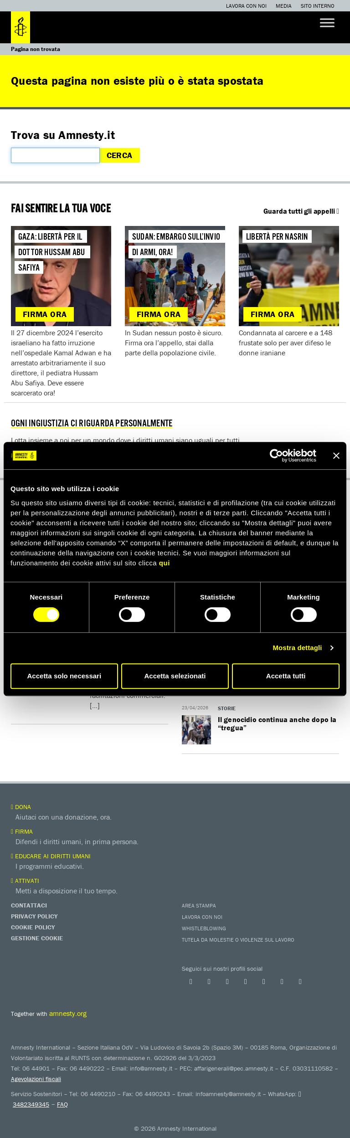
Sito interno (318, 5)
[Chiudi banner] (336, 455)
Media (284, 5)
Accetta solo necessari (64, 676)
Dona (21, 807)
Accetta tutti (286, 676)
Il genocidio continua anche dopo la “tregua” (277, 723)
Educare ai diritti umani (51, 856)
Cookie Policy (33, 927)
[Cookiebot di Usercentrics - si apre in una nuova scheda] (276, 455)
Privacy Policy (34, 916)
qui (164, 563)
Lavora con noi (246, 5)
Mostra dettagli (297, 647)
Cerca (120, 155)
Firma (22, 831)
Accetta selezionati (175, 676)
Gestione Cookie (37, 938)
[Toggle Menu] (327, 22)
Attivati (25, 881)
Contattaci (29, 905)
